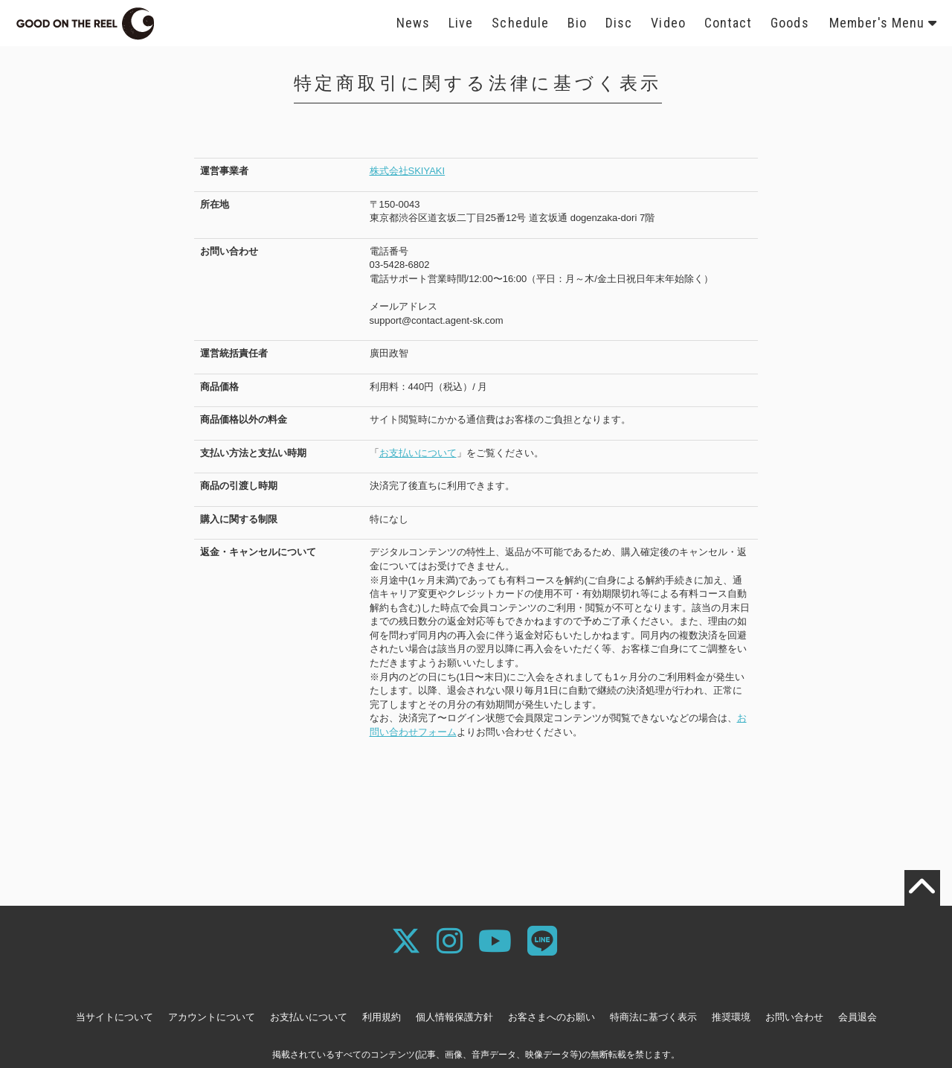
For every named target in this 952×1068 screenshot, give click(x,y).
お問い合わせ (794, 1017)
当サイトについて (114, 1017)
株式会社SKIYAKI (408, 170)
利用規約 (381, 1017)
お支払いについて (418, 452)
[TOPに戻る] (922, 888)
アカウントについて (211, 1017)
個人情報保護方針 (454, 1017)
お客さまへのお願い (551, 1017)
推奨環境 (731, 1017)
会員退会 (857, 1017)
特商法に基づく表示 (653, 1017)
